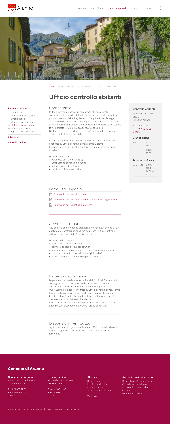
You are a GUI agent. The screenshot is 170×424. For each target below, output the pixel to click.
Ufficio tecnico (19, 119)
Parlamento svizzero (133, 394)
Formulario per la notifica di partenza (73, 205)
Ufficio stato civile (21, 128)
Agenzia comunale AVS (23, 131)
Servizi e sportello (118, 8)
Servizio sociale (95, 381)
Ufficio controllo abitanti (107, 86)
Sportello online (17, 143)
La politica (97, 8)
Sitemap (68, 409)
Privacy (49, 409)
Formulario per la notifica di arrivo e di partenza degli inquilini (86, 199)
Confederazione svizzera (135, 384)
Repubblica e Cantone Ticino (137, 381)
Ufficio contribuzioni (22, 122)
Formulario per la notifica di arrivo (72, 194)
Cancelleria (17, 112)
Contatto (148, 8)
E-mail (136, 132)
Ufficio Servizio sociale (23, 115)
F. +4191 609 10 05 (142, 129)
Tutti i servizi (93, 396)
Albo (135, 8)
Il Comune (80, 8)
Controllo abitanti (96, 387)
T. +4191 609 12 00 (142, 125)
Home (51, 86)
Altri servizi (14, 137)
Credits (76, 409)
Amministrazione (85, 86)
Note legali (58, 409)
